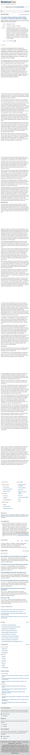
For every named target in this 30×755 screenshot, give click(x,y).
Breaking (3, 622)
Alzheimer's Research (7, 489)
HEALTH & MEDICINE (4, 673)
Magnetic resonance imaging (22, 492)
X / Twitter (5, 726)
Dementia (5, 497)
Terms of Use (18, 743)
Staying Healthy (5, 667)
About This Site (4, 741)
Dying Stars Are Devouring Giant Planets (10, 636)
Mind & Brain (4, 493)
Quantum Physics (6, 506)
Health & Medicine (5, 484)
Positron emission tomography (22, 485)
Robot (19, 501)
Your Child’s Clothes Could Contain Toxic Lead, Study (12, 611)
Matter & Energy (5, 502)
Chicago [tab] (26, 540)
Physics (4, 504)
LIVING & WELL (3, 694)
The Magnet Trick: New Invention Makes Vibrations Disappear (14, 564)
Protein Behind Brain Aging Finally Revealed (11, 626)
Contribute (14, 741)
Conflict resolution (22, 487)
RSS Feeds (5, 715)
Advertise (19, 741)
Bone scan (20, 495)
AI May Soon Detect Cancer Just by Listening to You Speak (13, 609)
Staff (9, 741)
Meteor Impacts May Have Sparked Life (10, 639)
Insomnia (4, 658)
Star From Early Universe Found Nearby (10, 637)
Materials (3, 514)
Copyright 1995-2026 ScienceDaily (9, 745)
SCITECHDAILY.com (9, 606)
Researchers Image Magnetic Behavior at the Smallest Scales (14, 580)
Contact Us (5, 738)
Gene (19, 499)
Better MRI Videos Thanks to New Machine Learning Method (14, 556)
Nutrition (3, 665)
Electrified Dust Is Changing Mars (9, 628)
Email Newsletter (6, 714)
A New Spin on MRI (5, 597)
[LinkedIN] (13, 41)
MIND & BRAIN (3, 654)
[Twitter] (9, 41)
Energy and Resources (8, 508)
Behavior (3, 656)
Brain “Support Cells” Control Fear (9, 634)
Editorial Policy (12, 743)
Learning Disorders (7, 499)
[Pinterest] (11, 41)
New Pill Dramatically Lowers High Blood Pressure (12, 641)
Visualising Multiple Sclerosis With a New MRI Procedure (13, 572)
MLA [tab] (18, 540)
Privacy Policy (25, 741)
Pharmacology (5, 652)
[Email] (15, 41)
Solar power (20, 489)
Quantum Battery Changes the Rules (9, 632)
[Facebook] (7, 41)
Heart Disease (6, 487)
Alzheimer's (5, 495)
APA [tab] (22, 540)
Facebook (5, 724)
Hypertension (4, 648)
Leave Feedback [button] (6, 736)
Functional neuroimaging (23, 497)
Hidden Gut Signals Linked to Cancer (9, 630)
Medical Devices (6, 491)
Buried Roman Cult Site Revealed (9, 625)
